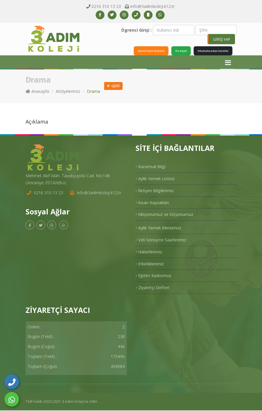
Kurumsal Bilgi (150, 167)
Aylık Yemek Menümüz (158, 228)
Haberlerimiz (149, 252)
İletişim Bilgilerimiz (155, 191)
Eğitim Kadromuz (153, 276)
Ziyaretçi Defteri (152, 288)
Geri (113, 86)
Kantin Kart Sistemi (144, 51)
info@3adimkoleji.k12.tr (152, 6)
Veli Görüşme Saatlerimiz (161, 240)
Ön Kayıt (176, 51)
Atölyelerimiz (68, 92)
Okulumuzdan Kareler (211, 51)
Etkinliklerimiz (150, 264)
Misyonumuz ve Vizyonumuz (164, 215)
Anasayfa (37, 92)
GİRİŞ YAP (221, 39)
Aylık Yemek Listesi (155, 179)
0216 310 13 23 (106, 6)
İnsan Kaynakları (152, 203)
